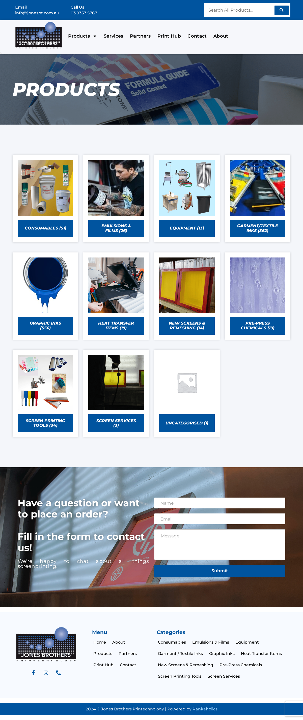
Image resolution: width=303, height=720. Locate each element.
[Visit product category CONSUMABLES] (45, 198)
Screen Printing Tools (179, 676)
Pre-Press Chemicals (240, 665)
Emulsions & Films (210, 642)
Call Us (77, 7)
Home (99, 642)
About (220, 36)
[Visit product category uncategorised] (187, 393)
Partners (140, 36)
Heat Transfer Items (261, 653)
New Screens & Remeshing (185, 665)
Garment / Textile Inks (180, 653)
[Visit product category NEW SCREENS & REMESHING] (187, 296)
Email (21, 7)
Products (82, 36)
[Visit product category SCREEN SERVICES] (116, 393)
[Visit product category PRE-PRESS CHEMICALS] (257, 296)
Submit (219, 570)
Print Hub (169, 36)
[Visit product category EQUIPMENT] (187, 198)
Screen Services (224, 676)
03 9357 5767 (84, 13)
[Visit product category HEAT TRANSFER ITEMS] (116, 296)
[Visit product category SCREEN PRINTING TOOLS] (45, 393)
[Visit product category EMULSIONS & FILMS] (116, 198)
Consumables (172, 642)
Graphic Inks (222, 653)
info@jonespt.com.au (37, 13)
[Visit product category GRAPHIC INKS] (45, 296)
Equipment (247, 642)
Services (113, 36)
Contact (197, 36)
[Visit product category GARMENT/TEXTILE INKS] (257, 198)
